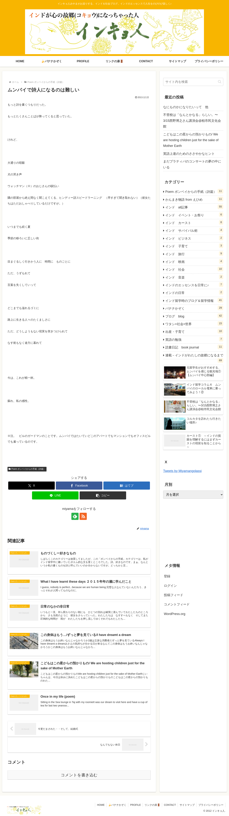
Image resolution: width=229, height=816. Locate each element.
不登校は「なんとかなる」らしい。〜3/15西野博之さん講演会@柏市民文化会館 (192, 120)
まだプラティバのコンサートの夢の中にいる (192, 164)
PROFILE (135, 804)
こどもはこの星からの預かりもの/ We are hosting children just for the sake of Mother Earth (190, 140)
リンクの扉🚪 (152, 804)
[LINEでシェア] (55, 495)
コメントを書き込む (79, 775)
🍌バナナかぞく (117, 804)
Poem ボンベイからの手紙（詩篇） (27, 469)
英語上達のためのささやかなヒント (189, 153)
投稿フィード (173, 595)
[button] (103, 495)
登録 (167, 576)
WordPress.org (174, 614)
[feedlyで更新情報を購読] (75, 516)
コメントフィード (177, 604)
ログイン (170, 586)
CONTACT (170, 804)
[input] (193, 82)
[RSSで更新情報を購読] (83, 516)
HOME (100, 804)
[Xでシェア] (31, 486)
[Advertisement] (193, 530)
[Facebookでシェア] (79, 486)
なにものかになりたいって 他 (185, 107)
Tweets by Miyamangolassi (182, 471)
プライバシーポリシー (210, 804)
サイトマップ (187, 804)
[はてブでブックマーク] (126, 486)
